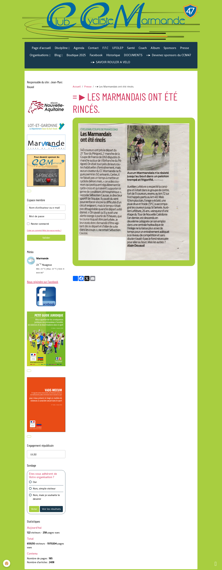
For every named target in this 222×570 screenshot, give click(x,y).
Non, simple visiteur (44, 489)
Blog (58, 55)
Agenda (79, 48)
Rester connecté (40, 224)
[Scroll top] (216, 564)
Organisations (39, 55)
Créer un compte (34, 230)
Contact (93, 48)
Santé (131, 48)
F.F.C (105, 48)
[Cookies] (6, 563)
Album (155, 48)
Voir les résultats (51, 509)
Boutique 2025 (76, 55)
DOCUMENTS (133, 55)
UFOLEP (117, 48)
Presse (184, 48)
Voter (34, 509)
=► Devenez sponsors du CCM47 (168, 55)
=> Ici (33, 454)
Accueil (77, 87)
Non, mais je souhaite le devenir (46, 497)
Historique (113, 55)
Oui (35, 482)
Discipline (61, 48)
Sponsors (170, 48)
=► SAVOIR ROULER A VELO (110, 62)
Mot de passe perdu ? (53, 230)
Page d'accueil (41, 48)
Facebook (96, 55)
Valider (46, 238)
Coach (143, 48)
